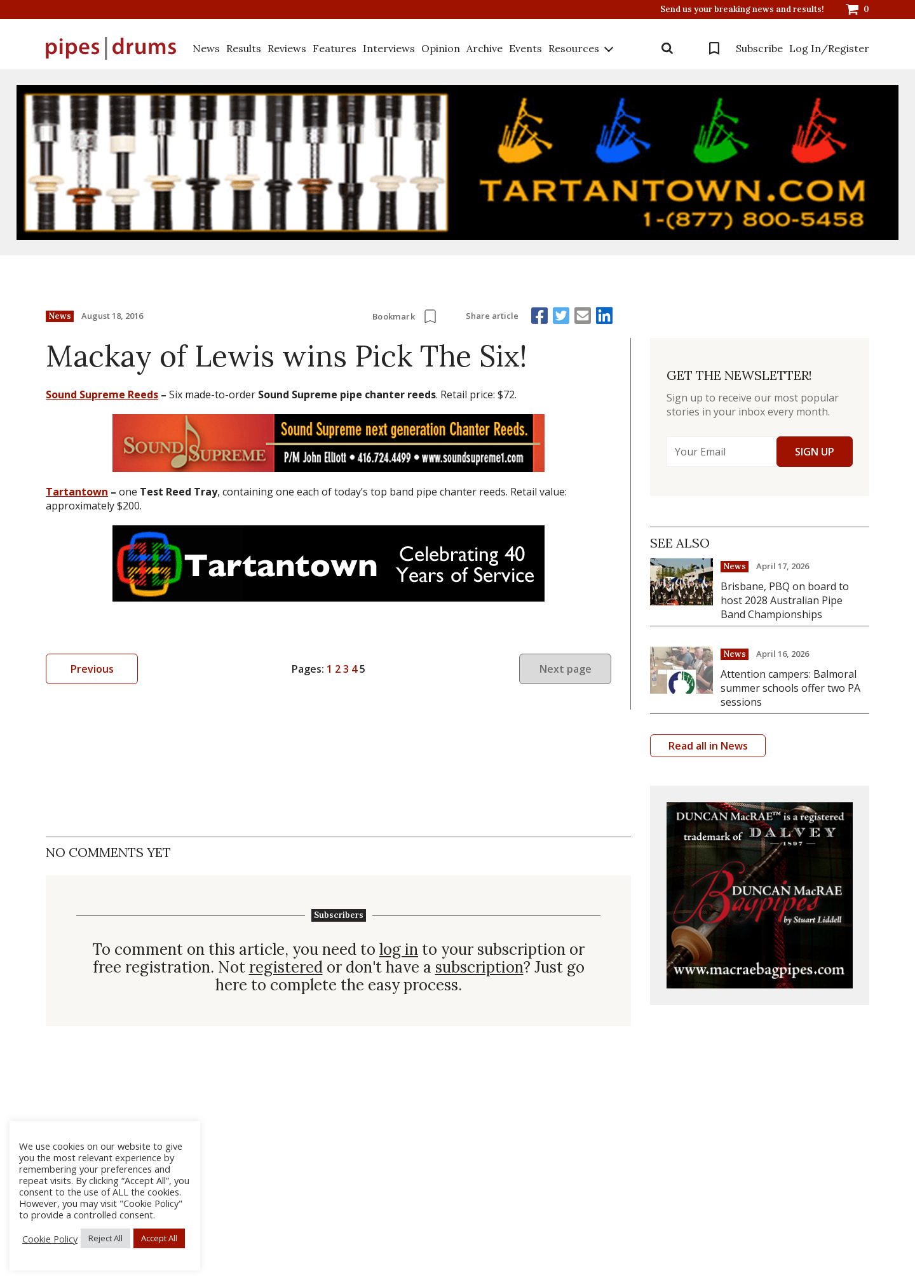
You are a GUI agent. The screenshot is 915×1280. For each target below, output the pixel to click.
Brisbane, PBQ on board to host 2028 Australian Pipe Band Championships (785, 600)
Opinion (440, 48)
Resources (573, 48)
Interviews (389, 48)
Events (525, 48)
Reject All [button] (105, 1238)
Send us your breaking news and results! (742, 9)
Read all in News (708, 746)
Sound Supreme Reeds (102, 394)
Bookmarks (714, 48)
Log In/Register (829, 48)
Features (334, 48)
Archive (484, 48)
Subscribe (759, 48)
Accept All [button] (159, 1238)
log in (398, 950)
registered (286, 967)
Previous (92, 669)
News (206, 48)
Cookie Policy (50, 1238)
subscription (479, 967)
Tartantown (77, 492)
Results (243, 48)
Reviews (287, 48)
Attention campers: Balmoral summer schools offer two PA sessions (790, 688)
